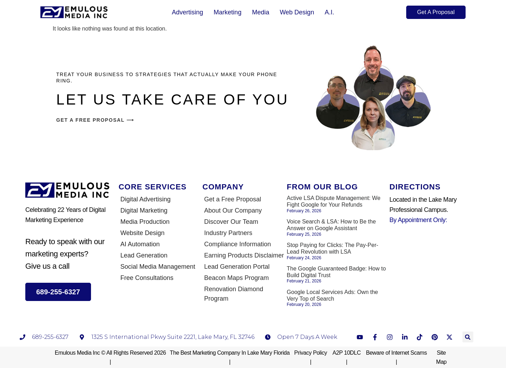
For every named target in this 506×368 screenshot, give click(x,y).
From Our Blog (322, 186)
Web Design (297, 12)
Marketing (227, 12)
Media (260, 12)
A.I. (329, 12)
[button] (467, 337)
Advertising (187, 12)
